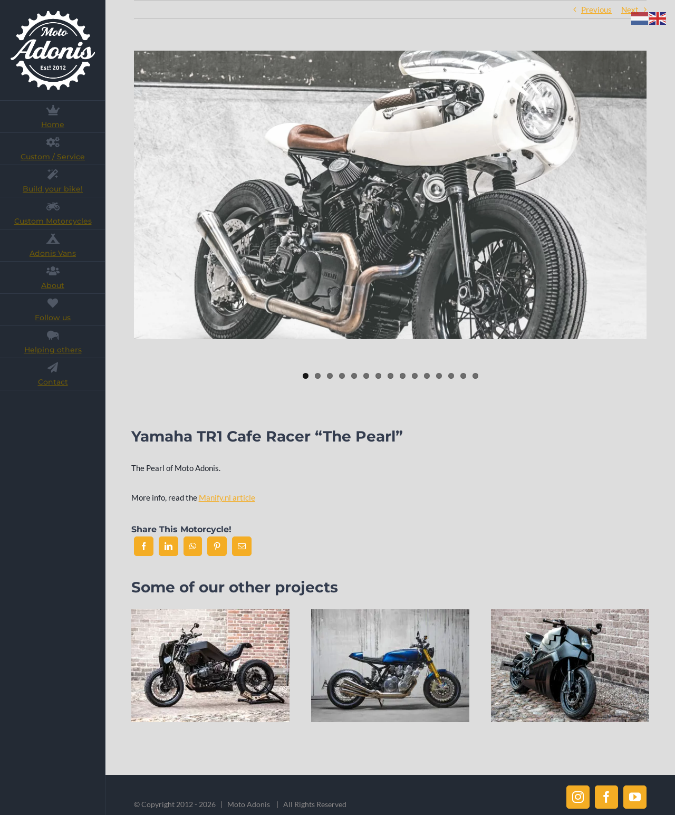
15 (475, 376)
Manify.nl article (227, 497)
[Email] (241, 546)
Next (630, 9)
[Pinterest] (217, 546)
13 (451, 376)
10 (415, 376)
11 (427, 376)
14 (463, 376)
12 (439, 376)
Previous (596, 9)
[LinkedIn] (168, 546)
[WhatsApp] (193, 546)
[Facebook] (143, 546)
